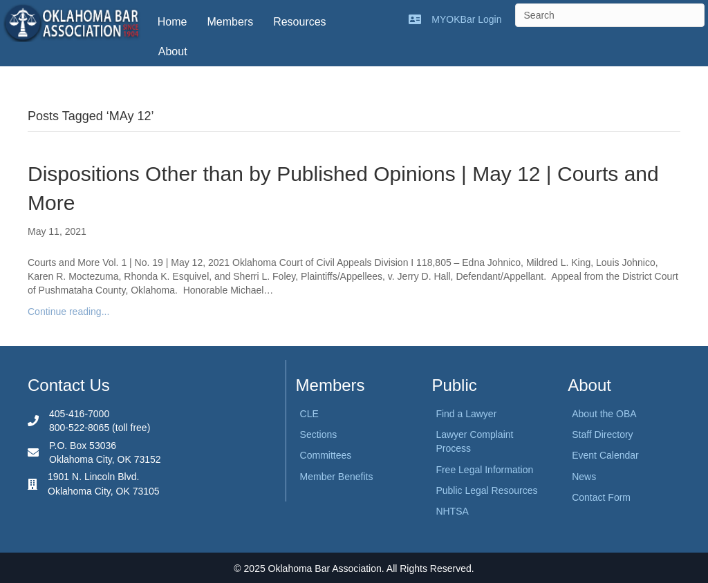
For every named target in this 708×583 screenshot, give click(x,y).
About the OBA (604, 413)
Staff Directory (602, 434)
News (584, 476)
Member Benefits (336, 476)
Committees (326, 455)
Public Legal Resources (486, 490)
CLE (309, 413)
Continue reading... (68, 311)
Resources (299, 22)
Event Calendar (605, 455)
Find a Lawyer (466, 413)
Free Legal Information (484, 469)
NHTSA (452, 511)
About (172, 51)
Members (230, 22)
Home (172, 22)
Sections (318, 434)
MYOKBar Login (466, 19)
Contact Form (601, 497)
